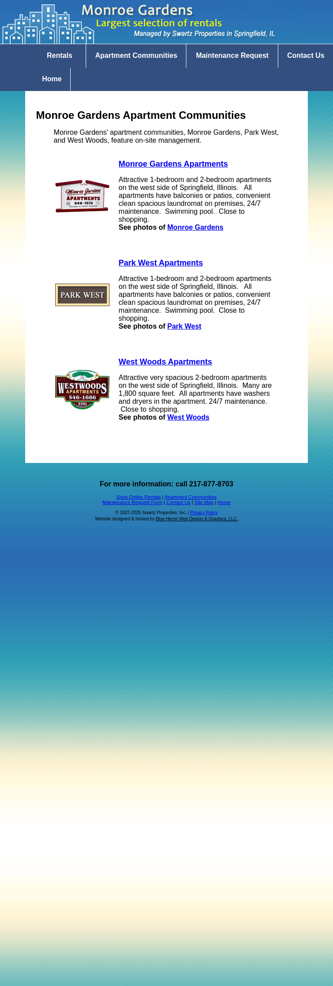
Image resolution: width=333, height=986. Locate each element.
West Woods (188, 417)
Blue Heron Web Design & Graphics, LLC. (197, 518)
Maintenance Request (232, 55)
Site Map (203, 502)
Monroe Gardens (195, 227)
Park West (184, 326)
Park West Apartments (161, 262)
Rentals (59, 55)
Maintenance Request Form (132, 502)
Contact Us (178, 502)
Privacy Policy (204, 512)
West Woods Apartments (165, 361)
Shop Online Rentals (138, 497)
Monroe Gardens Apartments (173, 163)
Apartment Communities (136, 55)
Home (51, 79)
